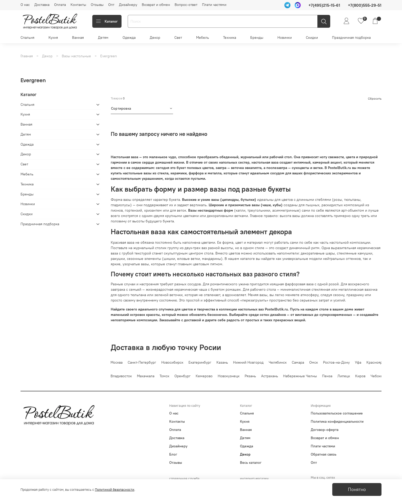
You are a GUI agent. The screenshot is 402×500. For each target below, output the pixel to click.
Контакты (78, 4)
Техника (229, 37)
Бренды (256, 37)
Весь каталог (251, 462)
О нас (25, 4)
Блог (173, 454)
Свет (178, 37)
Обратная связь (323, 454)
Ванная (78, 37)
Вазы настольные (76, 56)
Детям (103, 37)
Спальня (27, 37)
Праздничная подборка (351, 37)
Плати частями (214, 4)
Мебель (202, 37)
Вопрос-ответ (186, 4)
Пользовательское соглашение (337, 413)
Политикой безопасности (114, 489)
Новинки (284, 37)
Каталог (107, 21)
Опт (111, 4)
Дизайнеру (128, 4)
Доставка (41, 4)
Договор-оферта (324, 429)
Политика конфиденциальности (337, 421)
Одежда (129, 37)
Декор (155, 37)
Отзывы (97, 4)
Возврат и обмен (156, 4)
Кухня (53, 37)
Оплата (60, 4)
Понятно (357, 489)
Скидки (312, 37)
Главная (27, 56)
